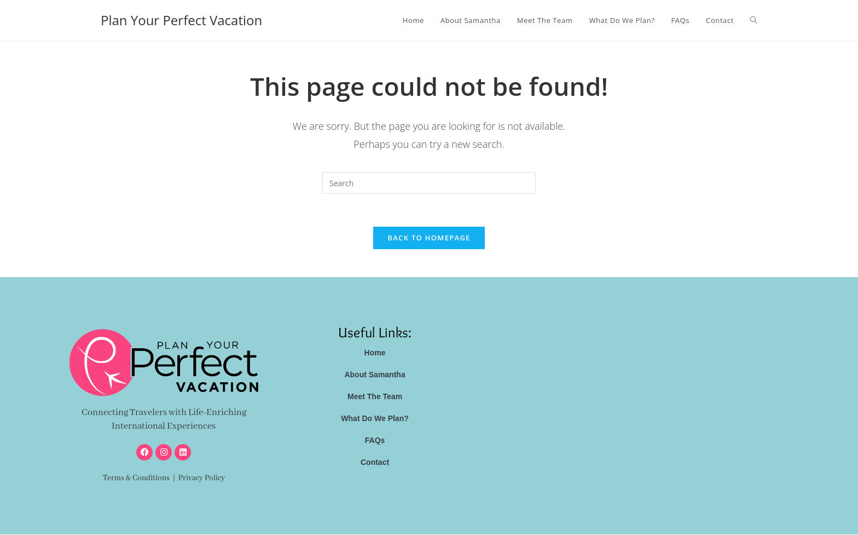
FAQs (375, 440)
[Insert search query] (429, 183)
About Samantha (374, 375)
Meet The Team (374, 397)
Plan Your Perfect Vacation (181, 20)
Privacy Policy (201, 479)
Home (375, 353)
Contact (375, 462)
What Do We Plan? (374, 419)
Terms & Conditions (136, 479)
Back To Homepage (428, 238)
